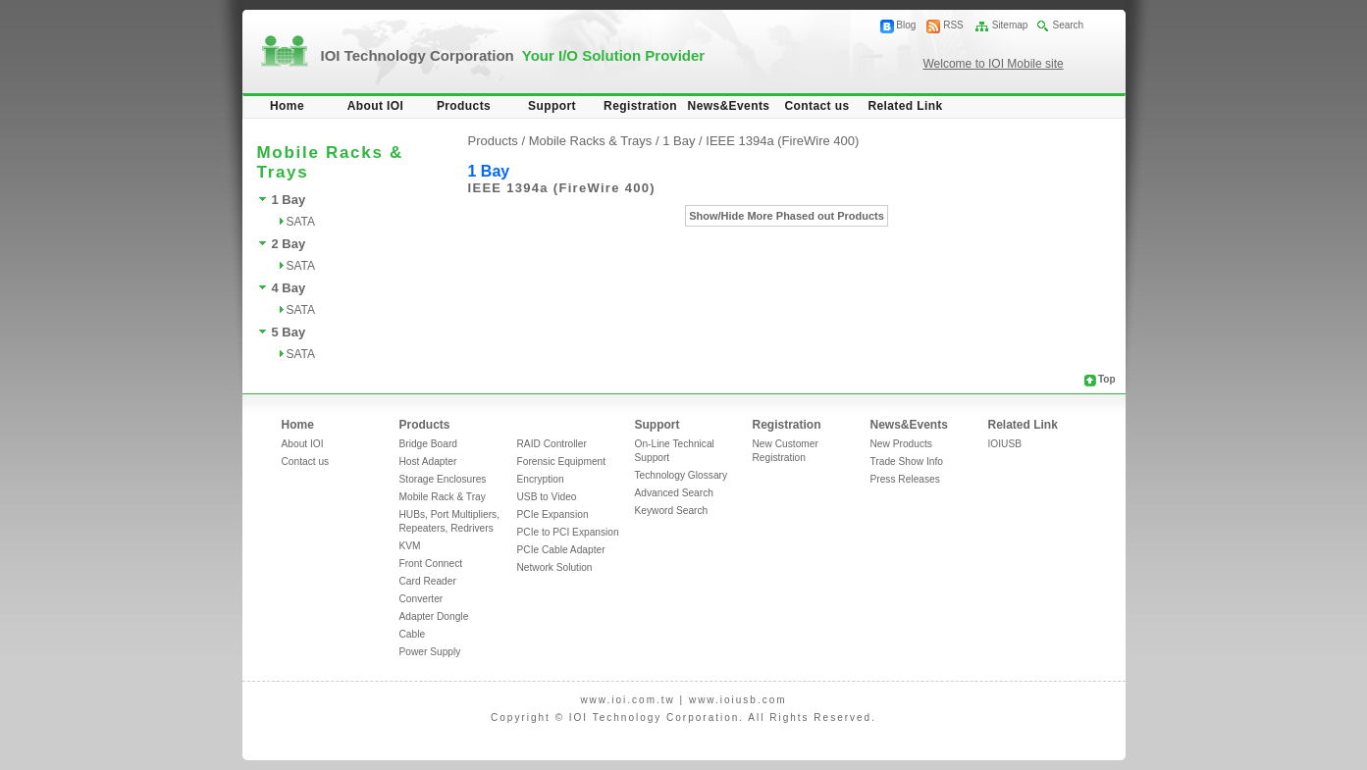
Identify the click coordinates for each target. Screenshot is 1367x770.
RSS (953, 25)
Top (1107, 379)
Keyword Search (672, 510)
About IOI (375, 106)
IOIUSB (1005, 443)
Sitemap (1010, 25)
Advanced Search (674, 493)
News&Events (729, 106)
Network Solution (555, 567)
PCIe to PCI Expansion (568, 532)
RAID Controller (552, 443)
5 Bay (289, 332)
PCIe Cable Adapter (561, 549)
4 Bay (289, 288)
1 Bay (289, 199)
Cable (412, 634)
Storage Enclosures (443, 479)
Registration (640, 106)
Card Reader (427, 581)
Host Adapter (428, 461)
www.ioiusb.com (738, 699)
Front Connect (431, 563)
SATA (301, 222)
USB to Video (547, 496)
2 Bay (289, 243)
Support (552, 106)
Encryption (540, 479)
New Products (901, 443)
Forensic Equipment (561, 461)
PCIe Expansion (553, 514)
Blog (906, 25)
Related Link (905, 106)
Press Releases (905, 479)
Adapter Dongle (434, 616)
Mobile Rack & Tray (442, 496)
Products (464, 106)
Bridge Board (428, 443)
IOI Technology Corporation (513, 55)
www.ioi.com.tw (627, 699)
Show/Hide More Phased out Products (786, 216)
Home (287, 106)
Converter (421, 598)
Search (1067, 25)
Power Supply (430, 651)
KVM (410, 545)
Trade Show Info (906, 461)
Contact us (816, 106)
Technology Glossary (681, 475)
